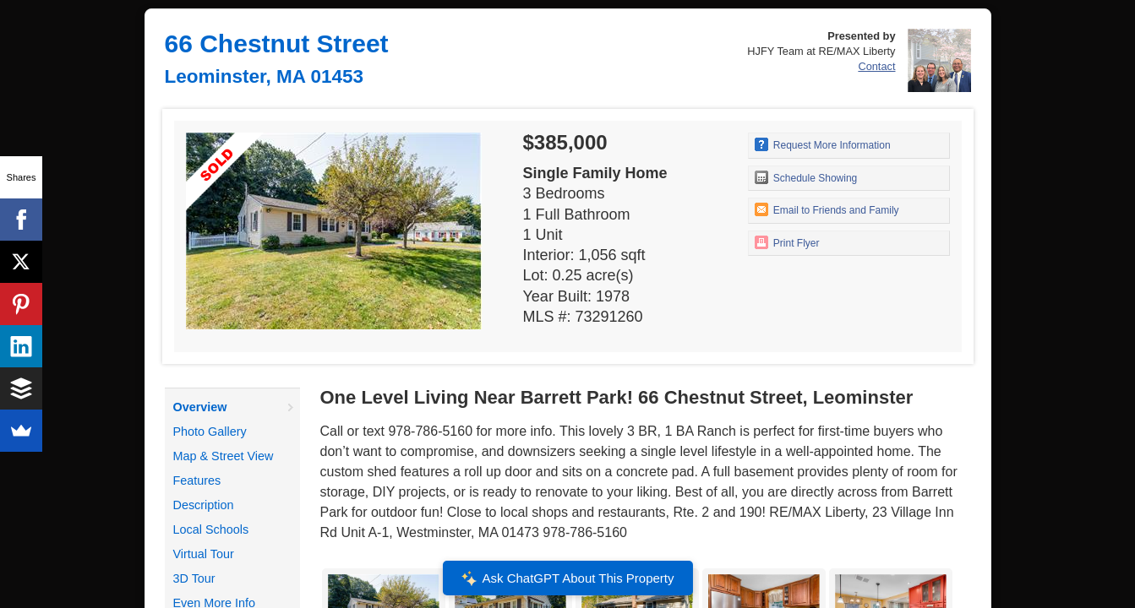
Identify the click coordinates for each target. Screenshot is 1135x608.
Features (197, 480)
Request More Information (823, 144)
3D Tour (194, 578)
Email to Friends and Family (827, 209)
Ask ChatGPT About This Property (567, 578)
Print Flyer (787, 242)
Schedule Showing (806, 177)
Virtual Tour (203, 554)
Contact (876, 66)
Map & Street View (223, 456)
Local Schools (211, 529)
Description (203, 505)
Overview (200, 407)
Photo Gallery (210, 431)
